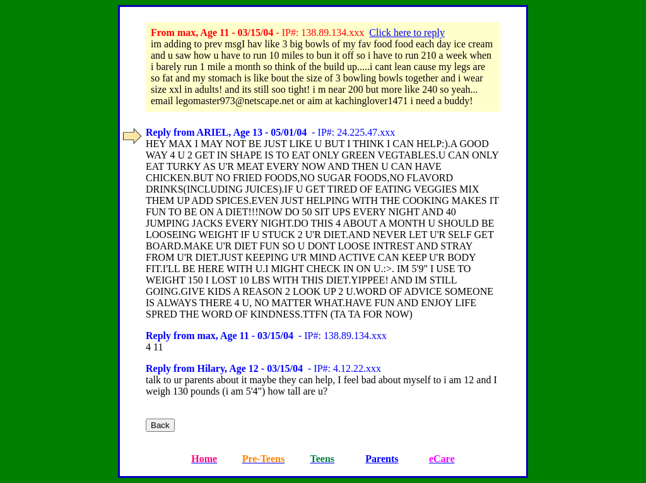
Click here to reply (407, 32)
